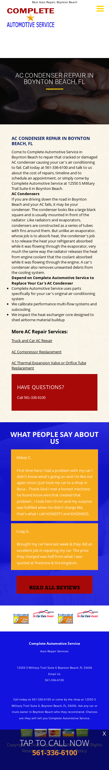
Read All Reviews (54, 588)
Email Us (54, 674)
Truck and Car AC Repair (32, 340)
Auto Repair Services (54, 651)
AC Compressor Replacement (37, 351)
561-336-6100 (56, 167)
